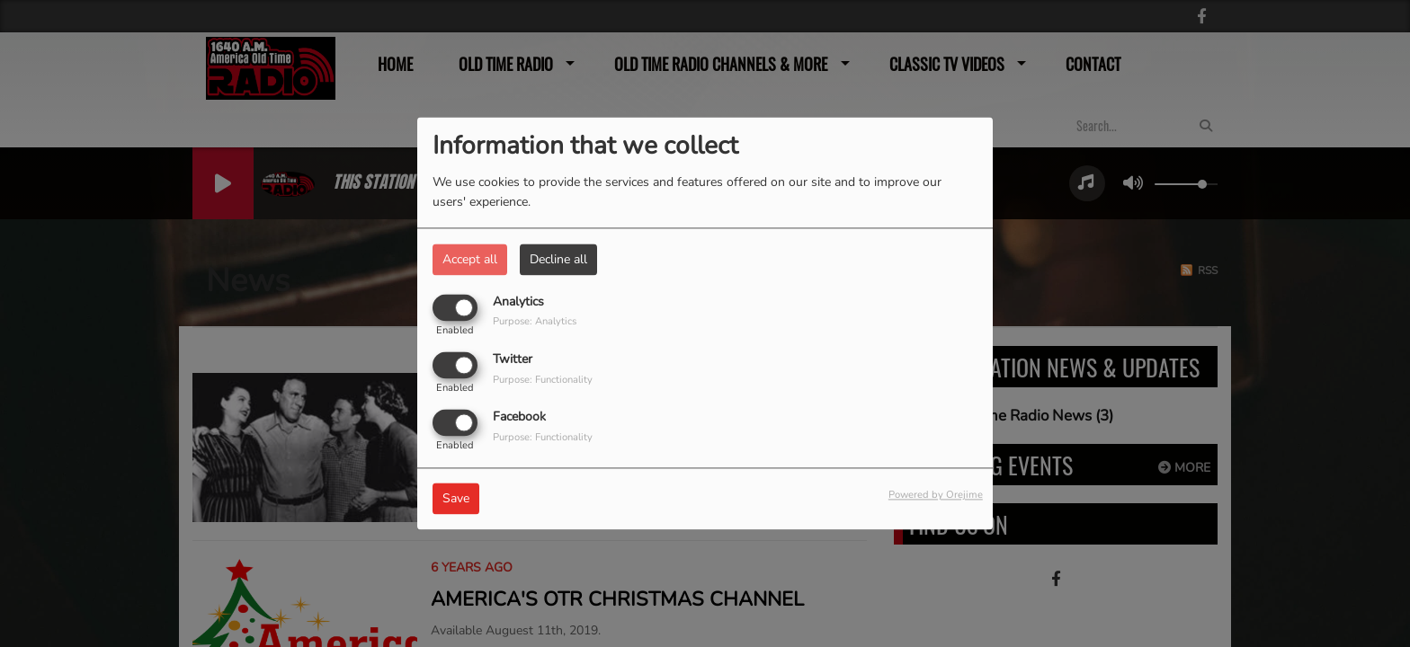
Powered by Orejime (935, 495)
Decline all (558, 259)
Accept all (469, 259)
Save (455, 499)
